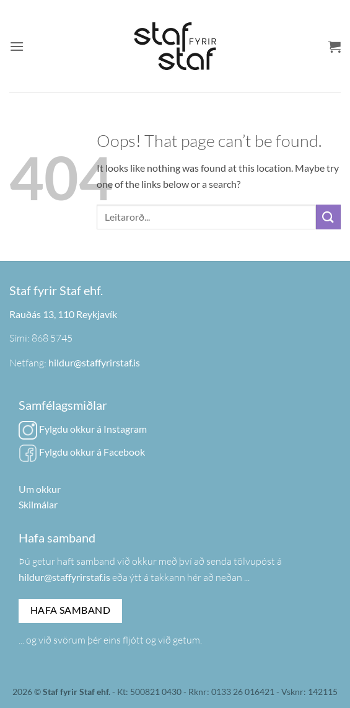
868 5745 (52, 338)
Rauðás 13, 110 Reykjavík (63, 314)
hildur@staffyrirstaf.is (94, 362)
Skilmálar (38, 504)
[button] (16, 46)
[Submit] (328, 217)
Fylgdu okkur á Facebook (82, 452)
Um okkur (40, 489)
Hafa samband (70, 610)
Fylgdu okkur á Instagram (83, 429)
